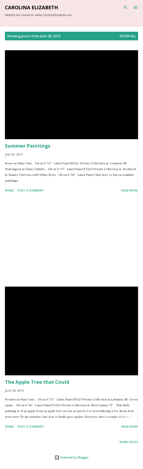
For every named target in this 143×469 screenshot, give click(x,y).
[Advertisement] (71, 240)
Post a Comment (31, 190)
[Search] (125, 7)
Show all (128, 36)
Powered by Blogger (72, 457)
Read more (129, 190)
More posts (129, 442)
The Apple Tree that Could (37, 381)
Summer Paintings (27, 145)
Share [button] (9, 190)
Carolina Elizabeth (31, 7)
